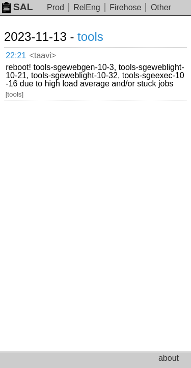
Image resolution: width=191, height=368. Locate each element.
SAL (17, 7)
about (168, 358)
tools (90, 36)
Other (161, 7)
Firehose (125, 7)
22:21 (16, 55)
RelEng (86, 7)
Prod (55, 7)
